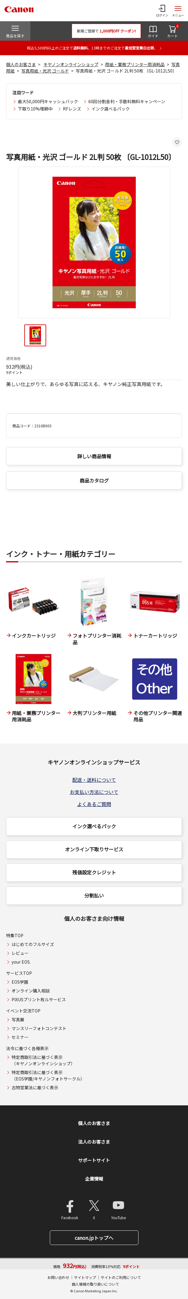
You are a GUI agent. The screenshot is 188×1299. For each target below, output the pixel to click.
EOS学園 (20, 982)
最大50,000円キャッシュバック (48, 101)
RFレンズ (72, 109)
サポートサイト (94, 1160)
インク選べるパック (110, 109)
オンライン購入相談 (31, 991)
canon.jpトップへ (94, 1237)
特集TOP (14, 935)
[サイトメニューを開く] (178, 10)
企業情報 (94, 1178)
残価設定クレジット (94, 872)
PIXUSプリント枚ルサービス (39, 999)
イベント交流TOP (23, 1011)
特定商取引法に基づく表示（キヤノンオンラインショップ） (43, 1060)
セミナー (20, 1037)
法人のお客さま (94, 1141)
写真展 (18, 1019)
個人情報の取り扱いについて (95, 1284)
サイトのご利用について (121, 1277)
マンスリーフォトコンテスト (39, 1028)
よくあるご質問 (94, 804)
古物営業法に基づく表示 (35, 1087)
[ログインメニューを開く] (162, 10)
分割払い (94, 895)
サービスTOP (19, 973)
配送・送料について (94, 779)
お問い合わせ (58, 1277)
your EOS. (21, 962)
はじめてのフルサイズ (33, 944)
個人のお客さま (21, 64)
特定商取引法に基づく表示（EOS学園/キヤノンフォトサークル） (48, 1075)
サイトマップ (85, 1277)
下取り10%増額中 (35, 109)
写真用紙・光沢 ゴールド (45, 71)
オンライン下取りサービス (94, 849)
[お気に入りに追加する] (177, 142)
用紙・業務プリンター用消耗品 (135, 64)
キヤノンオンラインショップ (70, 64)
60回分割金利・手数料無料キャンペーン (126, 101)
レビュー (20, 953)
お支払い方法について (94, 791)
